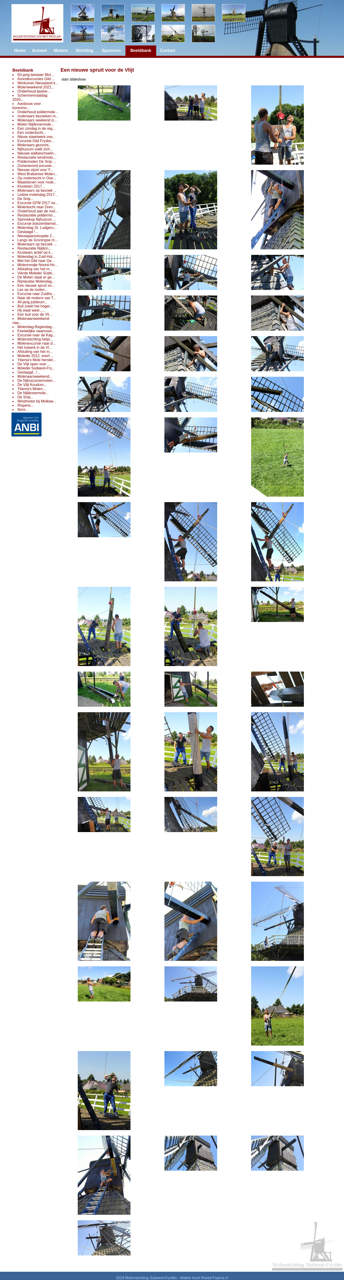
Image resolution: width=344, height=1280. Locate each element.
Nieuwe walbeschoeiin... (37, 153)
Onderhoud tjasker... (33, 91)
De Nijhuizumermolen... (36, 381)
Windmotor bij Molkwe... (36, 401)
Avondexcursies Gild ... (36, 79)
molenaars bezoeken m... (38, 116)
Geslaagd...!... (28, 372)
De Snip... (25, 199)
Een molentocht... (31, 133)
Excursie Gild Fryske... (35, 141)
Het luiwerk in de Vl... (34, 347)
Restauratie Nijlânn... (34, 248)
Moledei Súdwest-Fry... (36, 368)
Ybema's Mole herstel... (36, 360)
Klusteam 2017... (31, 186)
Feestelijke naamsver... (36, 331)
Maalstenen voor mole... (37, 182)
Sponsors (111, 50)
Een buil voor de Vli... (34, 314)
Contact (167, 50)
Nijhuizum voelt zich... (35, 149)
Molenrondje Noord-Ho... (37, 265)
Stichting (84, 50)
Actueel (39, 50)
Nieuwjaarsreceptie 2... (36, 236)
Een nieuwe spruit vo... (36, 285)
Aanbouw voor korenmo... (26, 106)
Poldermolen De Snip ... (36, 161)
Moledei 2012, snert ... (35, 356)
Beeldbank (22, 70)
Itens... (22, 409)
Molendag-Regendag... (36, 327)
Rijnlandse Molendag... (36, 281)
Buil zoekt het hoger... (35, 306)
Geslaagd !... (27, 232)
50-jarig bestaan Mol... (35, 75)
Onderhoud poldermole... (37, 112)
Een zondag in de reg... (36, 128)
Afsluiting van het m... (35, 269)
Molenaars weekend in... (37, 120)
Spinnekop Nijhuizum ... (36, 219)
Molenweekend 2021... (35, 87)
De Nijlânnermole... (33, 393)
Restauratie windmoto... (36, 157)
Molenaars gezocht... (34, 145)
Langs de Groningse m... (37, 240)
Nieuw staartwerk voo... (36, 137)
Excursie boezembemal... (38, 223)
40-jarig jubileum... (32, 302)
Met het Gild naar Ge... (36, 261)
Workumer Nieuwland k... (37, 83)
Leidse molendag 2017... (37, 195)
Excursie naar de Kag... (36, 335)
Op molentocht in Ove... (36, 178)
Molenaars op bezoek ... (37, 190)
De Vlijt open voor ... (33, 364)
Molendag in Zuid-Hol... (36, 257)
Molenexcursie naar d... (36, 343)
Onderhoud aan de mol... (37, 211)
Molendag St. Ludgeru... (37, 228)
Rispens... (25, 405)
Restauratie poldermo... (36, 215)
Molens (61, 50)
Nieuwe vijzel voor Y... (35, 170)
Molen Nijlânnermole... (35, 124)
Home (20, 50)
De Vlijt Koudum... (32, 385)
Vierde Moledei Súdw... (36, 273)
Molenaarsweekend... (34, 376)
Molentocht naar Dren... (36, 207)
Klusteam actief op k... (35, 252)
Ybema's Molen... (31, 389)
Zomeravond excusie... (36, 166)
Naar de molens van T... (36, 298)
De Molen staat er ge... (36, 277)
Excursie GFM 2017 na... (37, 203)
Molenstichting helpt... (35, 339)
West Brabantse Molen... (37, 174)
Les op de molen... (32, 290)
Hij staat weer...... (31, 310)
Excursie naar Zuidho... (36, 294)
